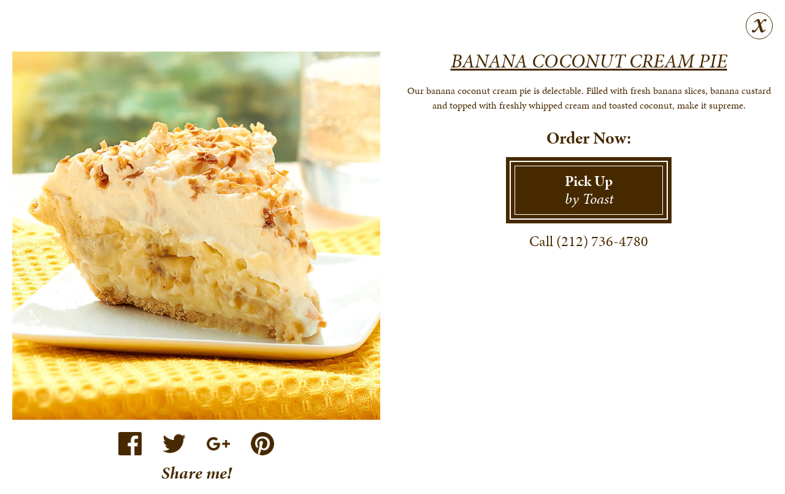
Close (759, 25)
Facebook (130, 443)
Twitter (174, 443)
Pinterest (262, 443)
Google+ (218, 443)
